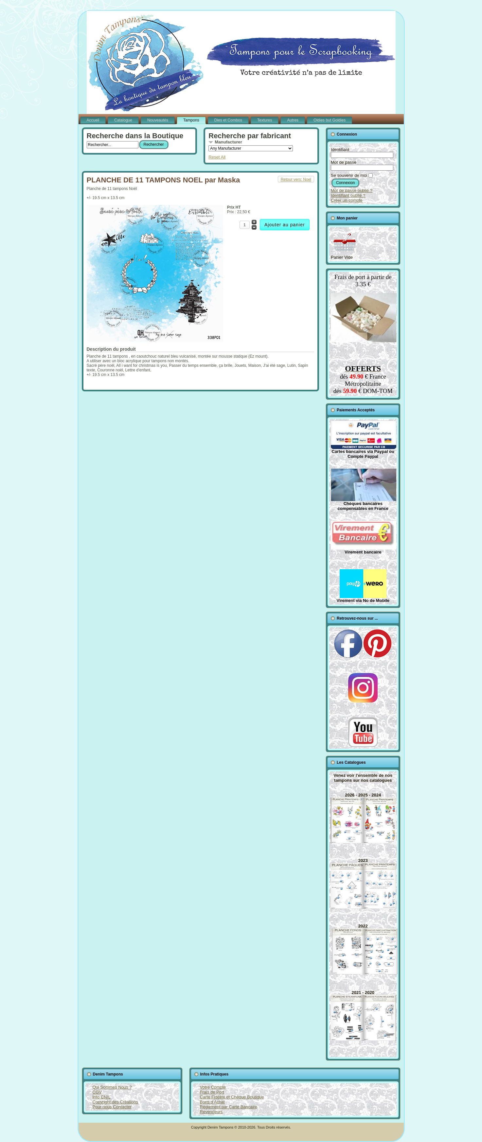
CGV (97, 1092)
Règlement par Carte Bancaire (229, 1106)
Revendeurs (211, 1111)
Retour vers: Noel (296, 179)
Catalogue (123, 120)
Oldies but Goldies (329, 120)
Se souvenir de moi (349, 175)
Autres (292, 120)
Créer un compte (347, 200)
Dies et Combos (228, 120)
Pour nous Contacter (112, 1106)
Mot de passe (343, 162)
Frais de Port (212, 1092)
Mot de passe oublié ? (351, 190)
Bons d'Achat (212, 1101)
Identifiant (340, 149)
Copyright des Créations (115, 1101)
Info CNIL (102, 1097)
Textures (264, 120)
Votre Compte (213, 1087)
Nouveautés (157, 120)
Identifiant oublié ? (348, 195)
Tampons (191, 120)
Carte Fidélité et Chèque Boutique (232, 1097)
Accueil (93, 120)
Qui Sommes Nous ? (112, 1087)
